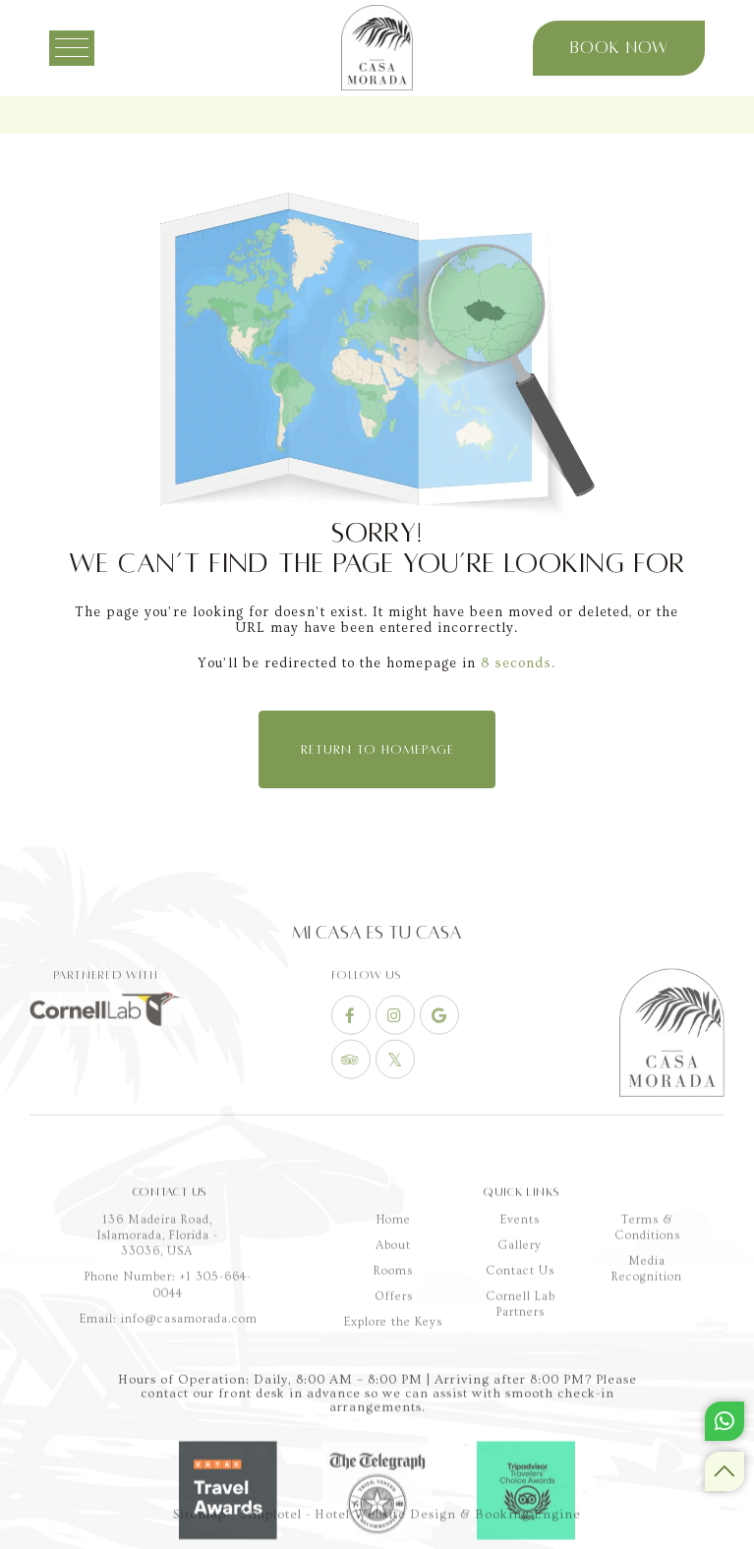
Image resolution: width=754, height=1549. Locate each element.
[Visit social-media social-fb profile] (351, 1127)
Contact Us (520, 1502)
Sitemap (199, 1537)
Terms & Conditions (647, 1459)
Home (394, 1451)
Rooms (393, 1502)
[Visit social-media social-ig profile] (395, 1127)
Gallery (520, 1476)
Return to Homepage (377, 750)
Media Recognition (646, 1500)
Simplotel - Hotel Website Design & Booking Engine (411, 1537)
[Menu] (71, 48)
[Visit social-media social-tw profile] (395, 1171)
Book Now (619, 48)
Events (520, 1451)
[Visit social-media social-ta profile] (351, 1171)
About (393, 1476)
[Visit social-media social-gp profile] (439, 1127)
